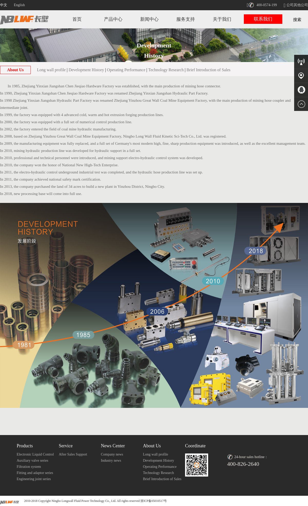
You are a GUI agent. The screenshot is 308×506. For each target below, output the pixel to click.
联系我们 (263, 19)
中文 (3, 5)
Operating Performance (126, 70)
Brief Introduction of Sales (208, 70)
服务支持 (185, 19)
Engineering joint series (34, 479)
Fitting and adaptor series (35, 473)
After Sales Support (73, 454)
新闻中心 (149, 19)
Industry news (111, 460)
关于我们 (222, 19)
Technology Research (166, 70)
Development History (86, 70)
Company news (112, 454)
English (19, 5)
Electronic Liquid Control (35, 454)
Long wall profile (51, 70)
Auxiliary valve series (32, 460)
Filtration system (29, 467)
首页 (77, 19)
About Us (15, 70)
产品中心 (113, 19)
